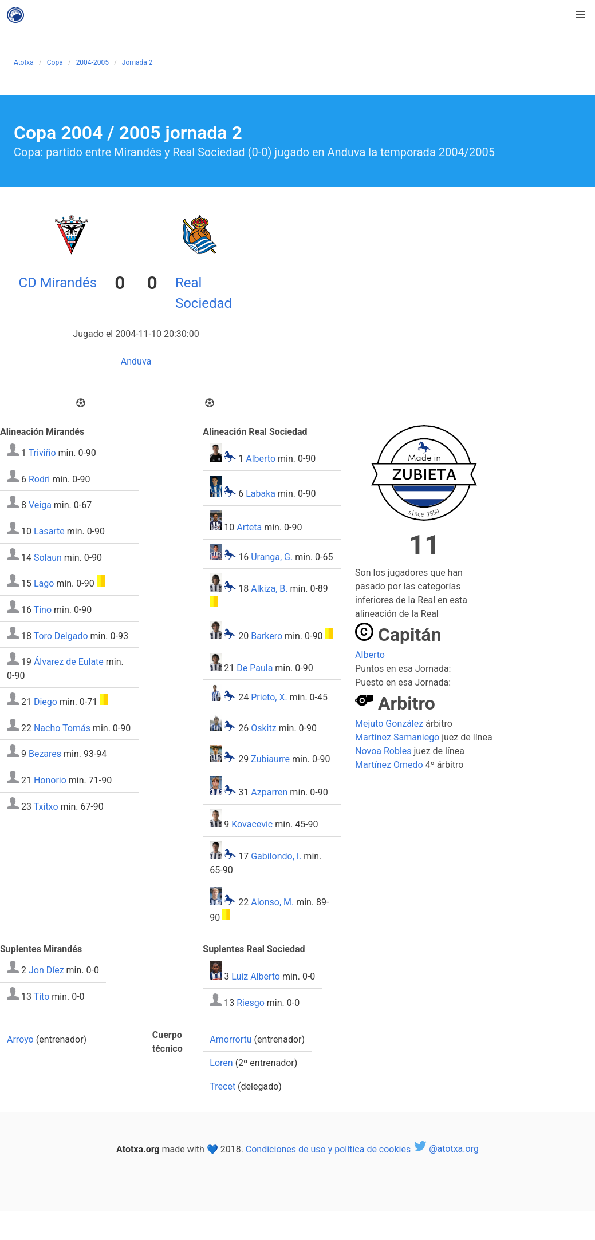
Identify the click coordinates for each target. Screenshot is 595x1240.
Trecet (222, 1086)
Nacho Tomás (62, 727)
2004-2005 (92, 62)
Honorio (50, 780)
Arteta (249, 527)
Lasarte (49, 531)
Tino (43, 609)
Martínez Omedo (389, 764)
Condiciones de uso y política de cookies (328, 1148)
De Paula (255, 667)
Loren (221, 1062)
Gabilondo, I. (276, 856)
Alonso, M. (272, 902)
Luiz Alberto (255, 976)
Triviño (42, 452)
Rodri (39, 478)
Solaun (48, 557)
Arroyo (20, 1039)
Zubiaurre (270, 759)
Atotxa (24, 62)
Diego (45, 701)
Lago (44, 583)
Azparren (269, 792)
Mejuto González (389, 723)
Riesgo (251, 1002)
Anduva (136, 361)
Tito (42, 996)
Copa (55, 62)
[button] (580, 15)
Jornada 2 (137, 62)
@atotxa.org (446, 1148)
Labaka (260, 493)
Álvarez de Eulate (69, 661)
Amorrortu (230, 1039)
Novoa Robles (383, 751)
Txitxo (46, 806)
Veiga (40, 505)
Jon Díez (46, 970)
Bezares (45, 753)
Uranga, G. (272, 556)
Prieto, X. (269, 697)
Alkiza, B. (269, 588)
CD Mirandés (57, 283)
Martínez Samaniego (397, 737)
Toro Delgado (61, 635)
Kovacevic (252, 824)
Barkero (266, 636)
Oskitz (263, 728)
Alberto (260, 458)
